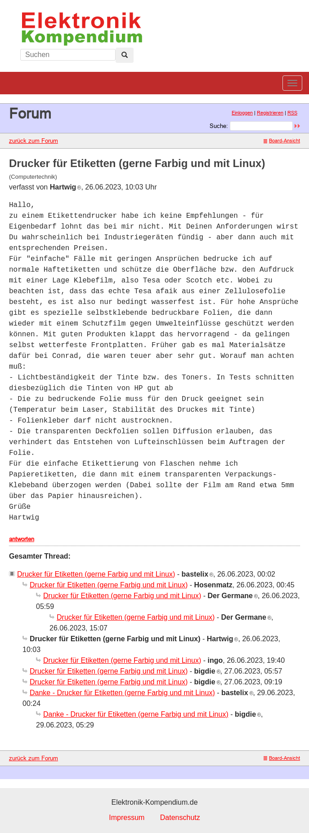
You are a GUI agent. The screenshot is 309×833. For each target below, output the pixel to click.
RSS (292, 113)
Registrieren (270, 113)
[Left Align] (125, 55)
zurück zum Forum (33, 140)
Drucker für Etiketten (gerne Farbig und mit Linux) (96, 574)
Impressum (126, 817)
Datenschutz (180, 817)
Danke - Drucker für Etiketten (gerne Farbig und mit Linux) (122, 692)
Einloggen (242, 113)
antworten (21, 538)
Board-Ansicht (282, 140)
